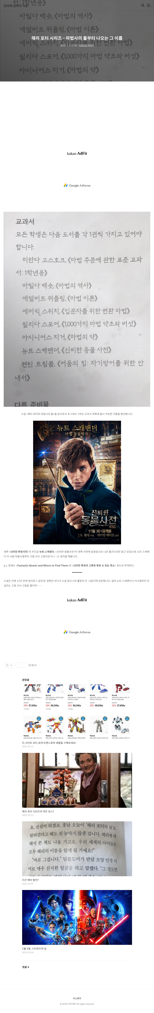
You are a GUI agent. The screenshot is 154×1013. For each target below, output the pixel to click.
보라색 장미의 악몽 (16, 6)
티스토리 (77, 998)
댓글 (25, 967)
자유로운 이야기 (86, 45)
